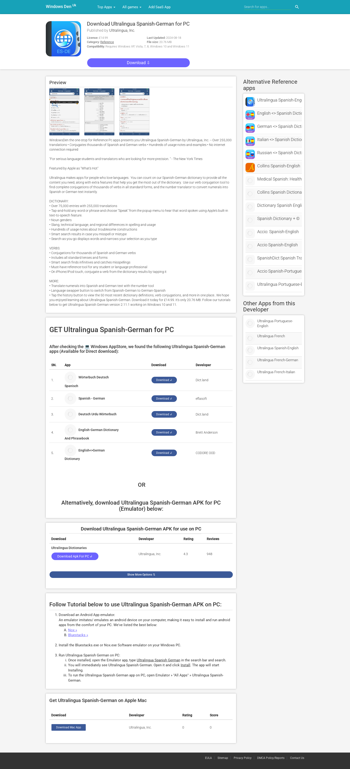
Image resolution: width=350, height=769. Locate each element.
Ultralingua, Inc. (122, 30)
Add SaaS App (159, 7)
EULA (208, 758)
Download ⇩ (138, 62)
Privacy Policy (243, 758)
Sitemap (223, 758)
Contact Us (297, 758)
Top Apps (106, 7)
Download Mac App (68, 727)
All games (131, 7)
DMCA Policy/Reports (270, 758)
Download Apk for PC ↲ (75, 556)
